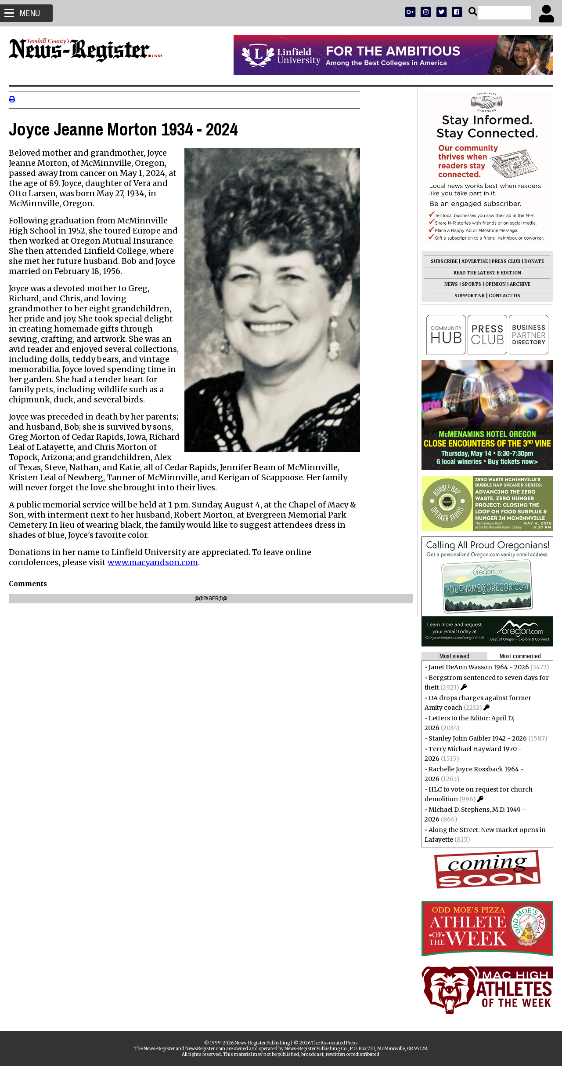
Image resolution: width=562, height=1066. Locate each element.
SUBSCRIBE (439, 261)
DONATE (530, 261)
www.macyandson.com (157, 562)
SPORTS (467, 284)
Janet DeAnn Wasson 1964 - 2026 (474, 667)
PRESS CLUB (501, 261)
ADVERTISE (470, 261)
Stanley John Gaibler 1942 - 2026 (473, 738)
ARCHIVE (515, 284)
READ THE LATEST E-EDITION (483, 273)
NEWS (447, 284)
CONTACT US (500, 296)
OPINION (491, 284)
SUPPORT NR (465, 296)
